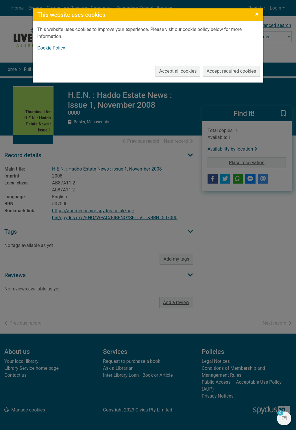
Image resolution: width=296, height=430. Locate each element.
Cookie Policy (51, 48)
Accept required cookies (231, 71)
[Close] (256, 14)
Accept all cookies (178, 71)
